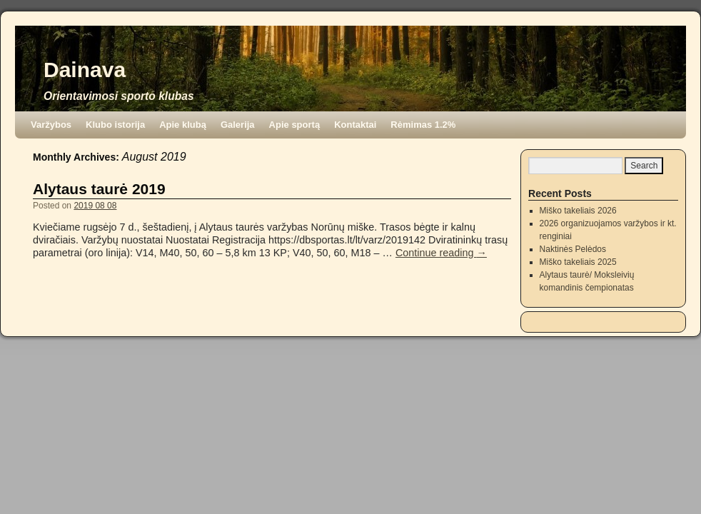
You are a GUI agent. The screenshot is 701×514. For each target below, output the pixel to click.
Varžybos (51, 124)
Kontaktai (355, 124)
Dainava (85, 69)
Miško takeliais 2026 (578, 211)
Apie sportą (295, 124)
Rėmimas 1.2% (422, 124)
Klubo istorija (115, 124)
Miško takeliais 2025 (578, 262)
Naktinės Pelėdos (573, 249)
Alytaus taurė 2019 (99, 189)
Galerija (238, 124)
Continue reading (441, 252)
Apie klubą (182, 124)
